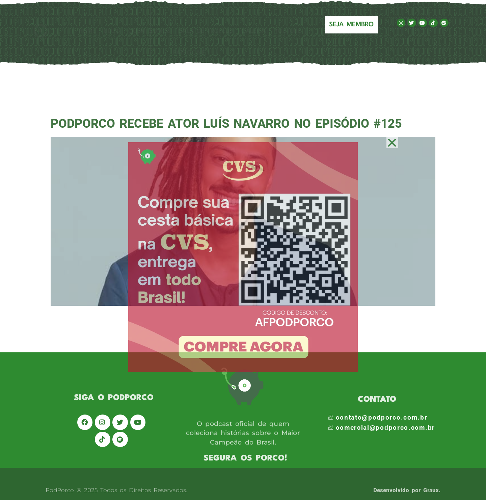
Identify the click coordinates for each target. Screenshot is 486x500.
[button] (392, 142)
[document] (243, 250)
